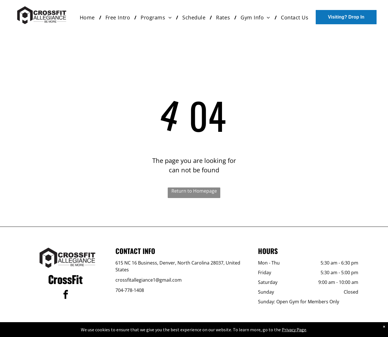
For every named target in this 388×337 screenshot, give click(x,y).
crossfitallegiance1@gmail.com (148, 280)
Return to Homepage (194, 191)
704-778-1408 (129, 290)
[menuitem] (88, 17)
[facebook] (66, 295)
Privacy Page (294, 329)
